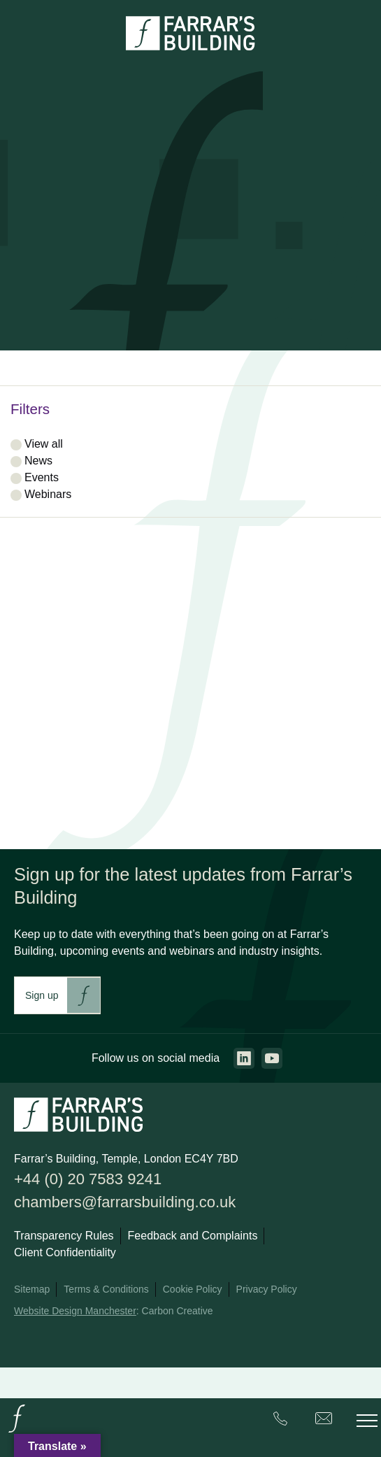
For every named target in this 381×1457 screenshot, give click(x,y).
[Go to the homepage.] (17, 1431)
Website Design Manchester (75, 1310)
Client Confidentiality (65, 1252)
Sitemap (32, 1289)
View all (43, 444)
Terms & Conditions (106, 1289)
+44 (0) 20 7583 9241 (87, 1179)
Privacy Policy (266, 1289)
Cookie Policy (192, 1289)
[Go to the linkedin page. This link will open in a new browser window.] (243, 1058)
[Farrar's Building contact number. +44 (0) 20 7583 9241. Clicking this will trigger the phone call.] (280, 1421)
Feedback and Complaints (193, 1236)
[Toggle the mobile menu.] (367, 1420)
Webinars (47, 494)
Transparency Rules (64, 1236)
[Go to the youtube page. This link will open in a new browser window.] (271, 1058)
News (38, 461)
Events (41, 477)
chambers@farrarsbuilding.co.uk (125, 1202)
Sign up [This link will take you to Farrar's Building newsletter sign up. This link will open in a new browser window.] (41, 995)
